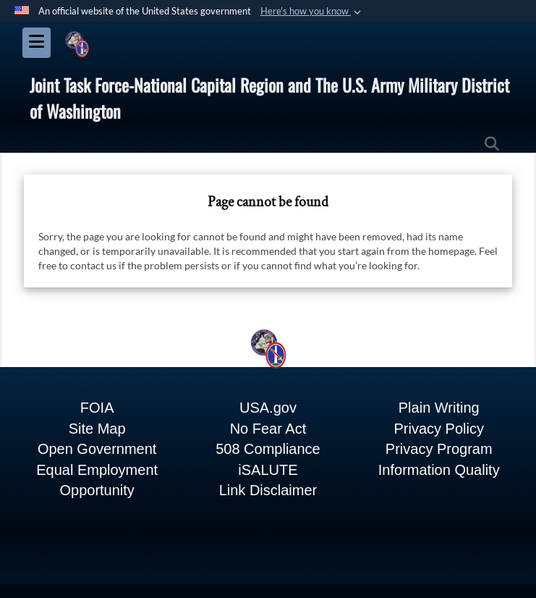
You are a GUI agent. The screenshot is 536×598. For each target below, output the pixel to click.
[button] (312, 11)
